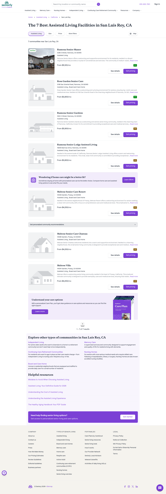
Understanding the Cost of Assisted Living (45, 392)
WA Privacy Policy (119, 444)
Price (60, 33)
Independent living (63, 440)
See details (115, 71)
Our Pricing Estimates (36, 456)
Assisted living (61, 436)
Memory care (61, 448)
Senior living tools (91, 444)
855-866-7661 (144, 4)
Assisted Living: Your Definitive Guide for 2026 (47, 386)
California (54, 17)
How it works (89, 448)
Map (133, 34)
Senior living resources (93, 440)
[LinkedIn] (137, 486)
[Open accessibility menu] (4, 472)
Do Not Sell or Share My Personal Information (124, 449)
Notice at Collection (120, 440)
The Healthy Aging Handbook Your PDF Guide (47, 405)
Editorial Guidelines (35, 463)
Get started (127, 417)
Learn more (40, 311)
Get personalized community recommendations (83, 225)
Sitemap (49, 486)
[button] (98, 4)
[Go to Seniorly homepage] (7, 4)
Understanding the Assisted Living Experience (47, 398)
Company (137, 10)
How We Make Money (36, 452)
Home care (60, 452)
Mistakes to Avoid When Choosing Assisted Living (48, 380)
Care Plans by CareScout (94, 436)
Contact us (32, 440)
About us (31, 436)
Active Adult (60, 459)
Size (49, 33)
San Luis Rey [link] (66, 17)
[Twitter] (133, 486)
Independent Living (77, 10)
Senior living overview (64, 474)
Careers (31, 444)
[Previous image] (31, 61)
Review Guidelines (34, 459)
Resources (125, 10)
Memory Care (45, 10)
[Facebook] (125, 486)
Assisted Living (31, 10)
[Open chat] (159, 487)
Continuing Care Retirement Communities (45, 352)
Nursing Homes (60, 10)
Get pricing (130, 71)
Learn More (128, 180)
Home (30, 17)
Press (30, 448)
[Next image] (52, 61)
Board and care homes (64, 444)
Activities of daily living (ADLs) (95, 463)
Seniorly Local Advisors (93, 456)
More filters (73, 33)
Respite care (60, 456)
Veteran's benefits (91, 459)
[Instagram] (129, 486)
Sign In (157, 4)
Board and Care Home (37, 364)
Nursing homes (61, 470)
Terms (115, 454)
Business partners (34, 467)
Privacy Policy (118, 436)
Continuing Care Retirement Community (102, 10)
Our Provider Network (92, 452)
